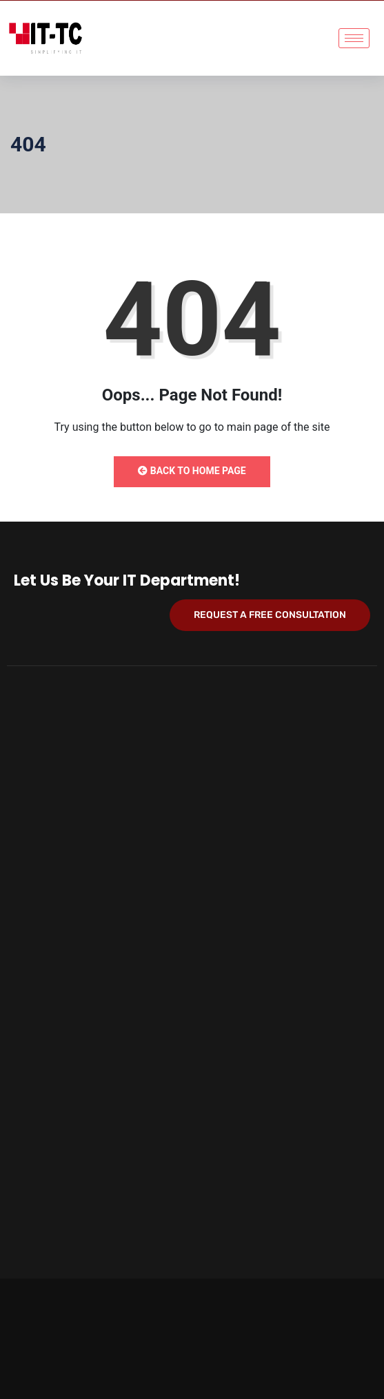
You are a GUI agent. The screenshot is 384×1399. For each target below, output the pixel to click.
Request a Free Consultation (270, 615)
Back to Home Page (191, 470)
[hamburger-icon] (354, 38)
